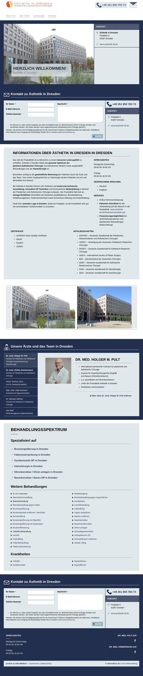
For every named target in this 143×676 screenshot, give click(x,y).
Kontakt (52, 15)
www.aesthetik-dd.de (109, 44)
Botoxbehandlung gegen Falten (26, 505)
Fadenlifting (18, 539)
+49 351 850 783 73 (124, 104)
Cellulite (16, 561)
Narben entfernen (82, 516)
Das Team (24, 15)
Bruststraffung (19, 516)
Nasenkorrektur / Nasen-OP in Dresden (35, 477)
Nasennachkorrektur (83, 524)
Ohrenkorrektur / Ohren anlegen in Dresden (38, 472)
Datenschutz (46, 663)
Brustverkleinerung (21, 528)
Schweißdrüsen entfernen (85, 539)
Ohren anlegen (80, 528)
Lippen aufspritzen (82, 512)
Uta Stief (19, 411)
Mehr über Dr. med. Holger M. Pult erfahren (111, 396)
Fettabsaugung (80, 494)
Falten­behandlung (20, 543)
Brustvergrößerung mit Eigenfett (26, 520)
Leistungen (39, 15)
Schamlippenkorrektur (83, 531)
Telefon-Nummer (13, 114)
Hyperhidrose (80, 561)
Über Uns (11, 15)
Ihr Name (11, 104)
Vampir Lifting (80, 543)
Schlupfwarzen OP (82, 535)
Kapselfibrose (80, 565)
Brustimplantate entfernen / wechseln (29, 512)
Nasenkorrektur (81, 520)
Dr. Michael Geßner (20, 402)
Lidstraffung (79, 509)
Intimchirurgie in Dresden (28, 466)
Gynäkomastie (19, 565)
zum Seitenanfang (129, 663)
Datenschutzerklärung (66, 132)
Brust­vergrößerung (21, 509)
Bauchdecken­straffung (22, 497)
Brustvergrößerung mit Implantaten (28, 524)
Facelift (16, 535)
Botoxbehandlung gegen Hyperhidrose (91, 497)
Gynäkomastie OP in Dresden (30, 460)
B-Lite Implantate (20, 494)
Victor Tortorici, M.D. (16, 382)
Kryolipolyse (79, 501)
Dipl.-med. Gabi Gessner (18, 391)
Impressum (34, 663)
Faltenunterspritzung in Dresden (32, 454)
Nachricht (62, 104)
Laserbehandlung (81, 505)
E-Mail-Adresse (13, 109)
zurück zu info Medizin (16, 663)
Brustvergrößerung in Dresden (31, 449)
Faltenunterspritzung (22, 546)
